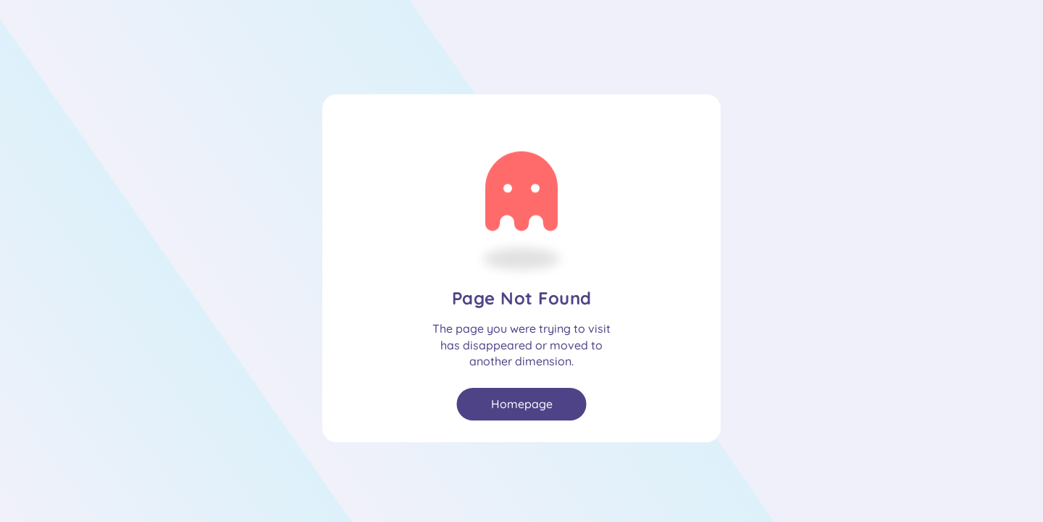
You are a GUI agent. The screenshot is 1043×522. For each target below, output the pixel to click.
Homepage (522, 404)
